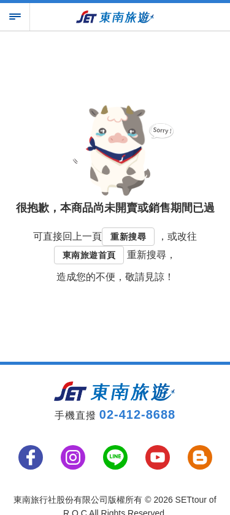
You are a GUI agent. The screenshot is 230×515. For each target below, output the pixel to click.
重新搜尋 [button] (128, 237)
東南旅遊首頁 (89, 255)
